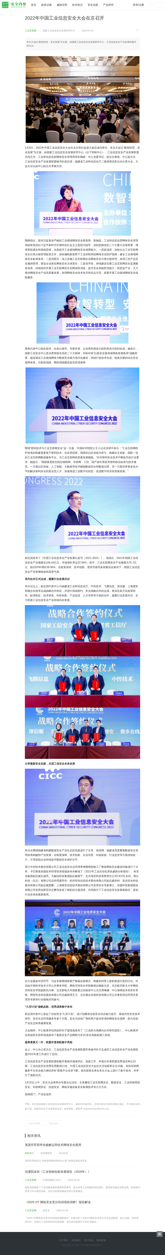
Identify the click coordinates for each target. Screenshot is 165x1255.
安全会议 (53, 1123)
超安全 (46, 1210)
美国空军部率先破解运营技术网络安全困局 (53, 1145)
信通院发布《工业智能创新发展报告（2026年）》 (58, 1171)
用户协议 (88, 1240)
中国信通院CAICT (52, 1180)
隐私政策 (101, 1240)
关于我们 (63, 1240)
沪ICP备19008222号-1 (91, 1245)
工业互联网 (30, 30)
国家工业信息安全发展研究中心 (59, 30)
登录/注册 (138, 4)
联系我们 (76, 1240)
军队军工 (29, 1153)
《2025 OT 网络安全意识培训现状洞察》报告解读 (58, 1202)
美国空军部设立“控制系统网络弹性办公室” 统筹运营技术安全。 (57, 1160)
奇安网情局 (46, 1153)
